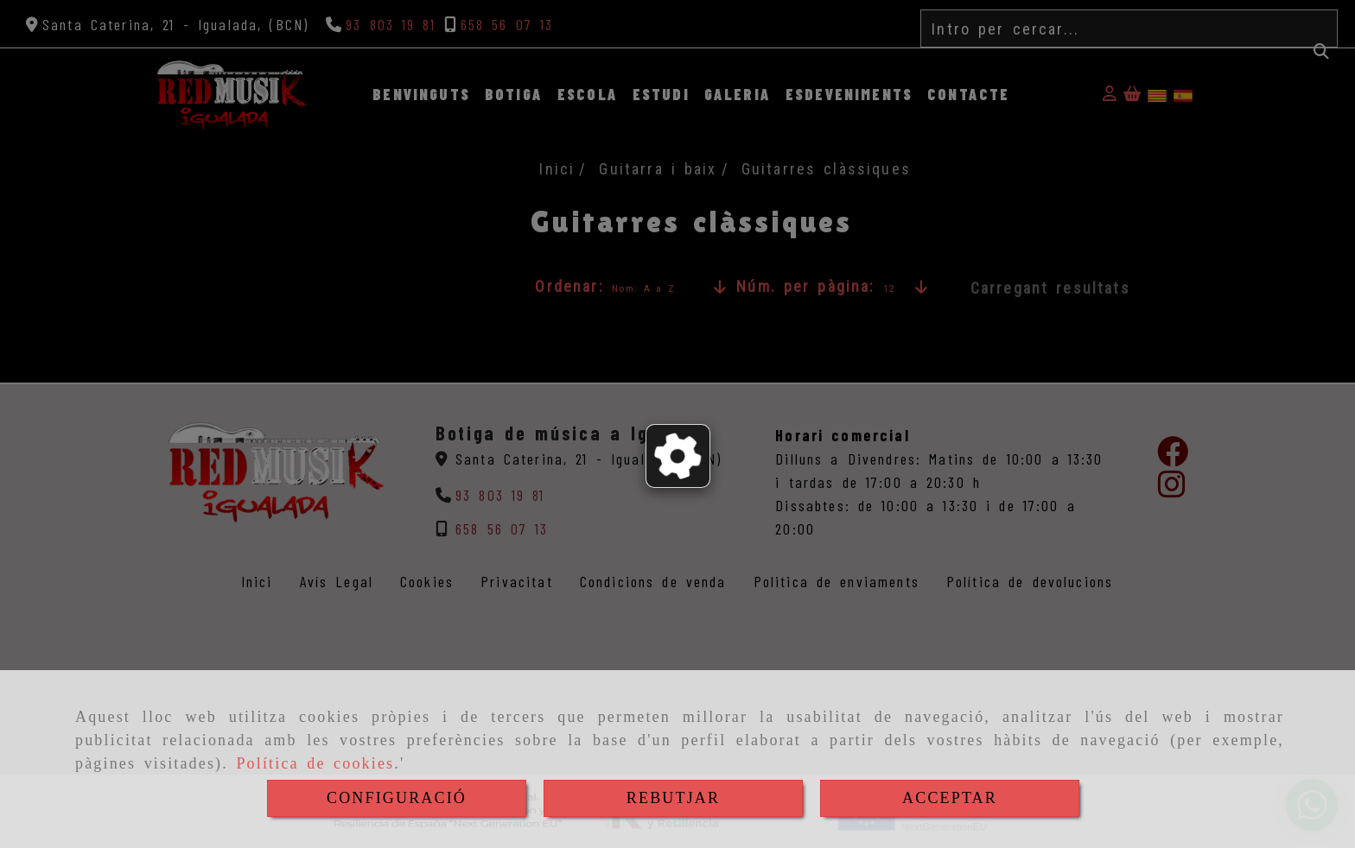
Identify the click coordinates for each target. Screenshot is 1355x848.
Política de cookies (315, 763)
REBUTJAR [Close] (673, 798)
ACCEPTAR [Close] (949, 798)
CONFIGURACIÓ (397, 798)
